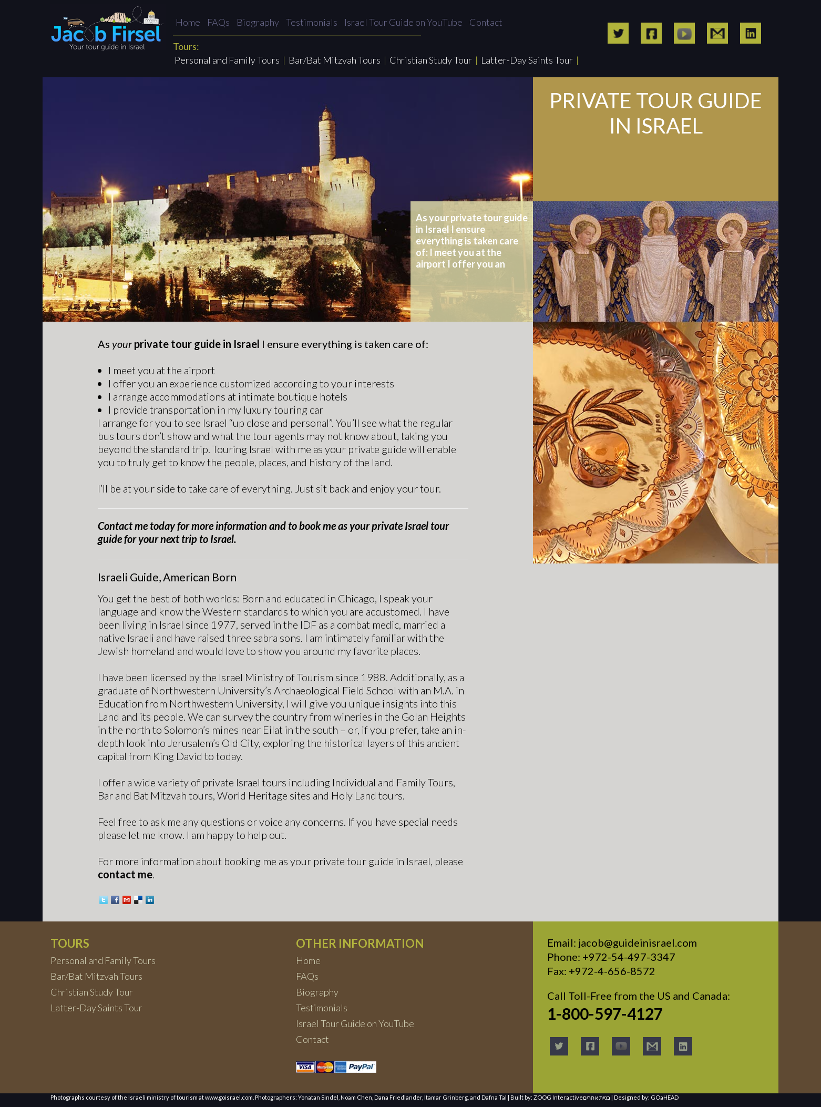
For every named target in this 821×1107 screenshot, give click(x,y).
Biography (258, 22)
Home (188, 22)
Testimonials (311, 22)
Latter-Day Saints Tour (527, 60)
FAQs (218, 22)
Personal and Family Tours (227, 60)
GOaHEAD (665, 1097)
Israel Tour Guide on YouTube (403, 22)
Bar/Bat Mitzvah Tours (335, 60)
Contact (485, 22)
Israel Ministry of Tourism (276, 677)
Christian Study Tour (430, 60)
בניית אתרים (596, 1097)
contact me (125, 874)
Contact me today (136, 525)
